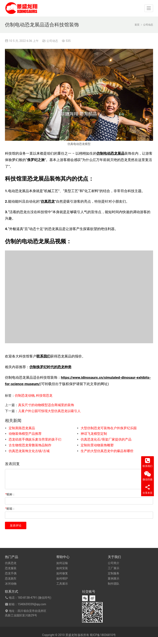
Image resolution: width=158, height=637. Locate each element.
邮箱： (10, 508)
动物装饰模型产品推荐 (25, 434)
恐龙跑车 (10, 578)
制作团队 (113, 583)
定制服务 (113, 573)
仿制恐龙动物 (25, 395)
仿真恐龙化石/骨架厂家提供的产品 (106, 439)
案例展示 (113, 578)
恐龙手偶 (10, 573)
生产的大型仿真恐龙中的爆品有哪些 (107, 451)
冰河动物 (10, 583)
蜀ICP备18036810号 (103, 635)
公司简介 (113, 563)
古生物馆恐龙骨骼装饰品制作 (30, 445)
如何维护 (62, 578)
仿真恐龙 (48, 201)
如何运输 (62, 563)
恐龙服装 (10, 568)
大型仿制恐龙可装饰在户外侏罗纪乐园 (109, 428)
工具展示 (62, 583)
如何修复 (62, 573)
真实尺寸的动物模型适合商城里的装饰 (46, 405)
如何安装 (62, 568)
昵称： (10, 494)
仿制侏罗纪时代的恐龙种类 (50, 367)
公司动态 (52, 40)
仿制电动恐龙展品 (110, 153)
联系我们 (43, 356)
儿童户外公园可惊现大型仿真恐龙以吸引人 (49, 411)
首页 (137, 24)
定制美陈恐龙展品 (22, 428)
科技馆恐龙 (44, 395)
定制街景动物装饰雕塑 (97, 445)
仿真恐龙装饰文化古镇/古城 (29, 451)
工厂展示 (113, 568)
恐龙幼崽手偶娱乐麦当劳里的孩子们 (35, 439)
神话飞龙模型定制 (94, 434)
